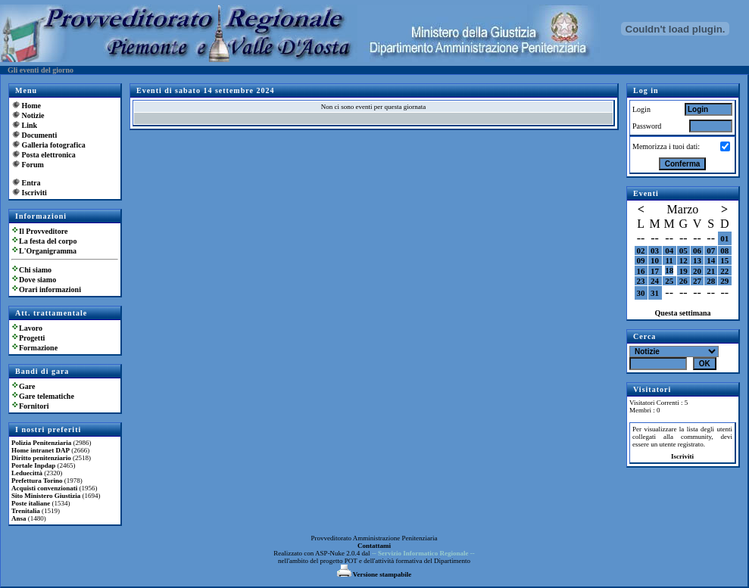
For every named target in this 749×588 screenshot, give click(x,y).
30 (641, 292)
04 (669, 250)
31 (655, 292)
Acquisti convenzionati (44, 488)
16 (641, 270)
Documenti (40, 135)
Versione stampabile (374, 574)
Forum (33, 164)
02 (641, 250)
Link (30, 125)
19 (683, 270)
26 (683, 280)
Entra (31, 183)
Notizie (33, 115)
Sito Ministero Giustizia (45, 495)
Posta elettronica (49, 155)
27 (697, 280)
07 (711, 250)
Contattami (374, 545)
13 (697, 260)
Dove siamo (37, 279)
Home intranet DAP (40, 450)
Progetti (32, 338)
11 (669, 260)
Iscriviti (34, 192)
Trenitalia (25, 511)
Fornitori (33, 406)
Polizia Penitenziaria (41, 442)
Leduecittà (26, 473)
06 (697, 250)
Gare (27, 386)
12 (683, 260)
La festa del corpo (47, 241)
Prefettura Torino (37, 480)
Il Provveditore (43, 231)
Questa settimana (682, 313)
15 (724, 260)
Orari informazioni (50, 289)
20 (697, 270)
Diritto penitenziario (41, 458)
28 (711, 280)
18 (669, 270)
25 (669, 280)
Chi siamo (35, 270)
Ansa (19, 518)
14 (711, 260)
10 (655, 260)
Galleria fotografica (54, 145)
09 (641, 260)
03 (655, 250)
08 (724, 250)
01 (724, 238)
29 (724, 280)
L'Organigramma (47, 251)
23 (641, 280)
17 (655, 270)
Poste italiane (30, 503)
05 (683, 250)
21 (711, 270)
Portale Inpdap (33, 465)
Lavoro (30, 328)
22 (724, 270)
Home (32, 105)
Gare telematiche (46, 396)
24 (655, 280)
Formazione (38, 348)
